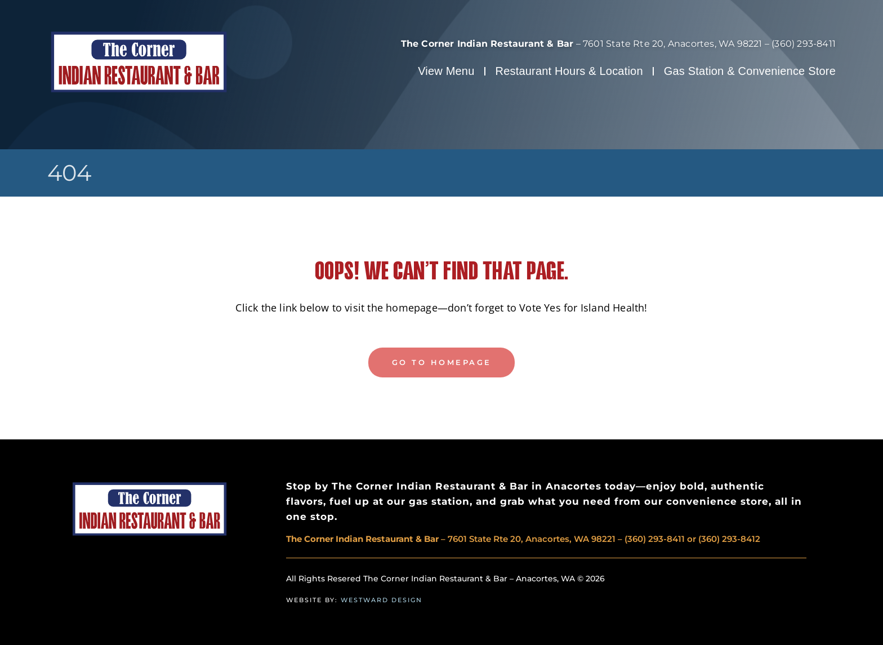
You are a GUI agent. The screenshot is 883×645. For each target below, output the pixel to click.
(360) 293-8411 (803, 43)
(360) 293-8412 (729, 538)
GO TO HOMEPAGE (442, 362)
